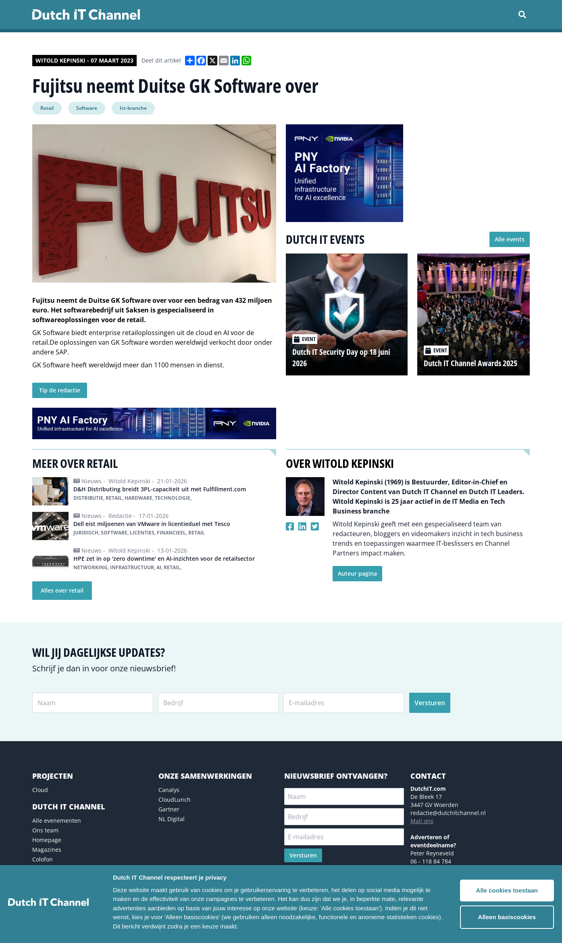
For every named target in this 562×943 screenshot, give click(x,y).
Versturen (429, 702)
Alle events (510, 239)
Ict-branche (133, 108)
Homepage (46, 840)
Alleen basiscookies (507, 917)
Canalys (168, 790)
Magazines (46, 849)
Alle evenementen (56, 820)
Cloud (40, 790)
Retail (47, 108)
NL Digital (171, 819)
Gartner (168, 809)
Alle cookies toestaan (507, 890)
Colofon (42, 859)
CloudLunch (174, 799)
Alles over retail (62, 590)
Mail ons (421, 821)
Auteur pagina (357, 573)
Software (86, 108)
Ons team (45, 830)
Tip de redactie (59, 390)
